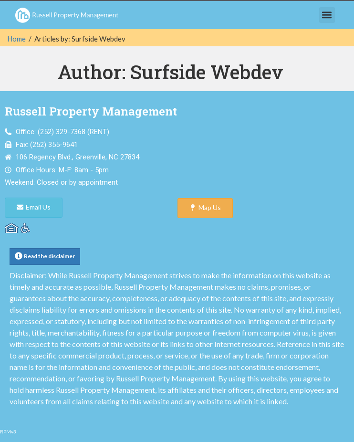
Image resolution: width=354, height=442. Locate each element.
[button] (327, 15)
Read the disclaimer (49, 256)
